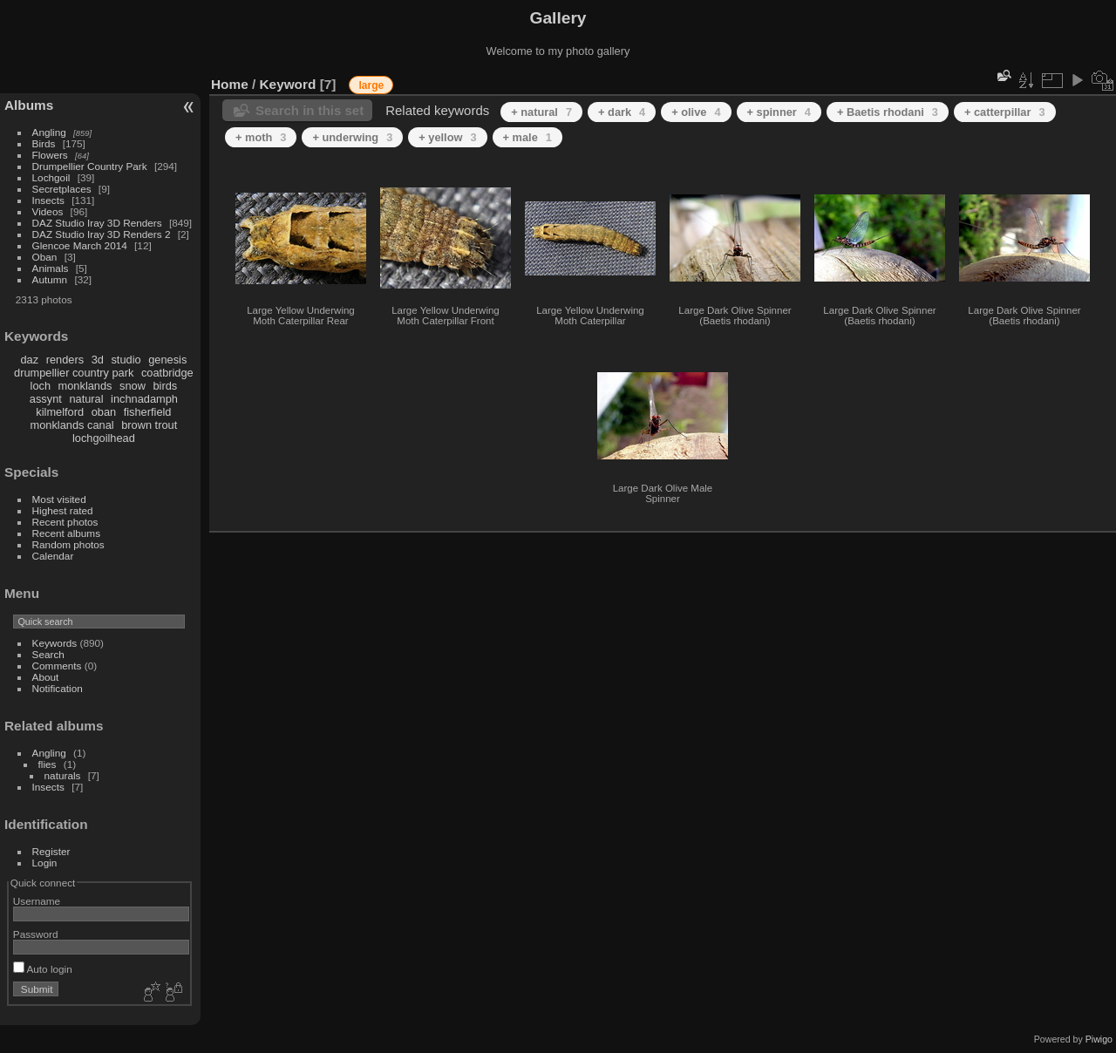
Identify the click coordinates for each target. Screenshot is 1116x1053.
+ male (527, 137)
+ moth (260, 137)
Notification (57, 688)
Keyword (288, 84)
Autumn (50, 279)
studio (125, 359)
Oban (45, 256)
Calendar (53, 555)
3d (98, 359)
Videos (48, 211)
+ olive (695, 112)
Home (229, 84)
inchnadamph (144, 398)
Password (35, 934)
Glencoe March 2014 (79, 245)
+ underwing (352, 137)
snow (132, 385)
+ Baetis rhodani (887, 112)
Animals (50, 268)
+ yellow (447, 137)
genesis (167, 359)
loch (41, 385)
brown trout (149, 424)
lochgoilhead (103, 438)
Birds (44, 143)
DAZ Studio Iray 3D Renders (97, 222)
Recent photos (65, 521)
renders (65, 359)
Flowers (50, 154)
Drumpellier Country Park (89, 166)
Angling (49, 132)
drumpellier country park (73, 372)
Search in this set (309, 110)
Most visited (59, 499)
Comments (57, 665)
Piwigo (1099, 1039)
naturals (62, 775)
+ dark (621, 112)
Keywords (55, 643)
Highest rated (62, 510)
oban (104, 411)
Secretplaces (62, 188)
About (45, 677)
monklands (85, 385)
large (371, 85)
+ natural (541, 112)
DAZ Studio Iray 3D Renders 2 (101, 234)
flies (47, 764)
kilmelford (60, 411)
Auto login (42, 969)
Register (51, 851)
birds (165, 385)
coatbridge (167, 372)
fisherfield (148, 411)
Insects (48, 200)
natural (86, 398)
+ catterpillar (1004, 112)
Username (36, 901)
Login (45, 862)
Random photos (68, 544)
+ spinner (779, 112)
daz (30, 359)
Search (48, 654)
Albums (28, 105)
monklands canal (72, 424)
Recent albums (66, 533)
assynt (46, 398)
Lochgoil (51, 177)
